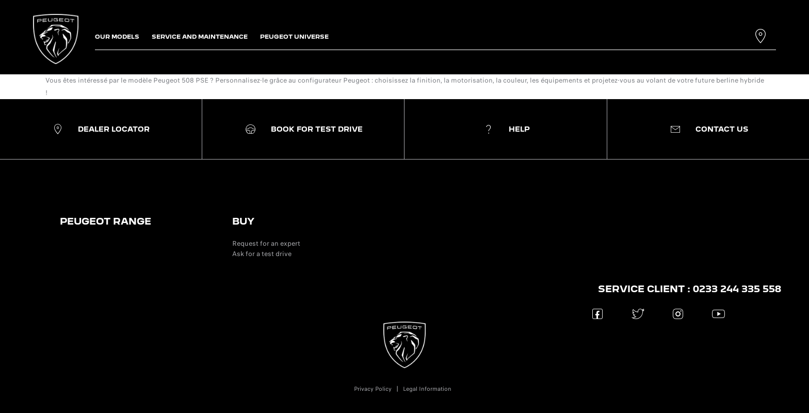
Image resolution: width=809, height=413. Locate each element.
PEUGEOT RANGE (105, 221)
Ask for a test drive (262, 254)
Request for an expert (266, 243)
